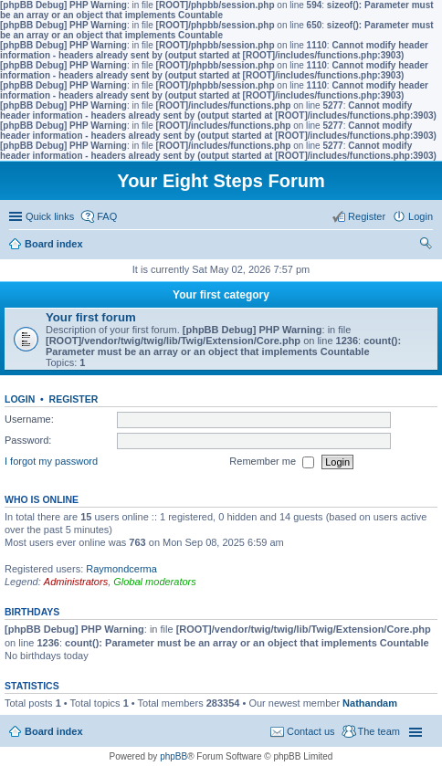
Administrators (76, 581)
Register (74, 398)
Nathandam (369, 703)
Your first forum (91, 317)
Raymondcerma (121, 568)
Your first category (221, 295)
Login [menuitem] (420, 216)
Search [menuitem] (425, 245)
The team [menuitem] (379, 731)
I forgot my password (51, 461)
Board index (54, 731)
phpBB (173, 756)
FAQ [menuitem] (107, 216)
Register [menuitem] (366, 216)
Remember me (271, 462)
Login (20, 398)
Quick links (50, 216)
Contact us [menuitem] (311, 731)
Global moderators (154, 581)
